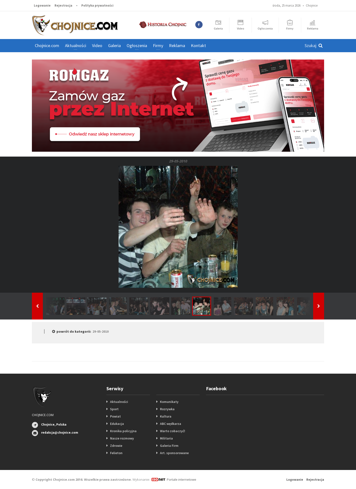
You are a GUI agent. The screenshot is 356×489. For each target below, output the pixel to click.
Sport (114, 409)
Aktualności (119, 401)
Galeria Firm (169, 445)
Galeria (114, 45)
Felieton (116, 453)
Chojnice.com (47, 45)
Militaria (166, 438)
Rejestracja (63, 5)
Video (97, 45)
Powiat (115, 416)
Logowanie (42, 5)
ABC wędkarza (170, 423)
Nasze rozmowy (122, 438)
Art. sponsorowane (174, 453)
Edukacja (117, 423)
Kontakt (198, 45)
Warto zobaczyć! (172, 431)
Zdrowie (116, 445)
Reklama (177, 45)
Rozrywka (167, 409)
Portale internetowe (181, 479)
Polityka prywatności (97, 5)
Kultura (165, 416)
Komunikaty (169, 401)
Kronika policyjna (123, 431)
